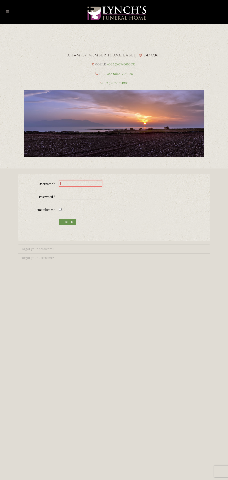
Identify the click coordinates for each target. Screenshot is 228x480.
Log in (68, 222)
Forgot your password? (37, 249)
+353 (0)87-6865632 (121, 64)
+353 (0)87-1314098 (115, 83)
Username (47, 184)
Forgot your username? (37, 258)
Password (47, 197)
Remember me (45, 210)
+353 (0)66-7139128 (119, 74)
